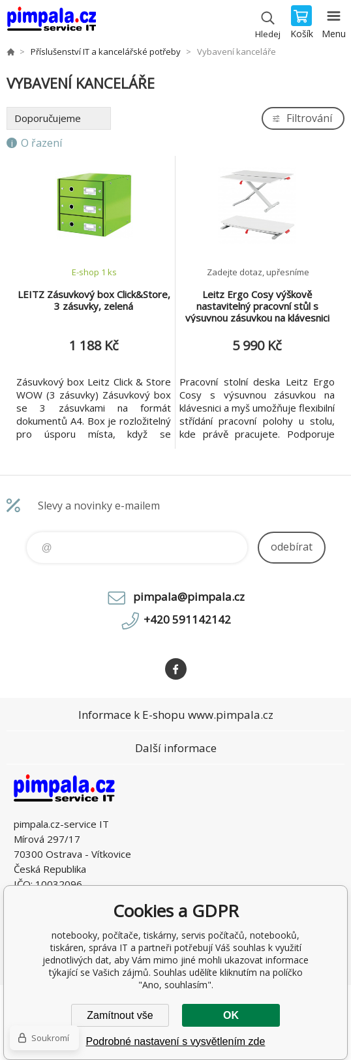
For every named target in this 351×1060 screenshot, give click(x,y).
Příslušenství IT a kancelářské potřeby (106, 51)
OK (231, 1015)
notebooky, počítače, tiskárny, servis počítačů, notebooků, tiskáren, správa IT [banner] (51, 23)
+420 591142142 (187, 619)
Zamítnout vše (120, 1015)
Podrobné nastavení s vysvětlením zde (176, 1041)
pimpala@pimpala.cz (189, 596)
